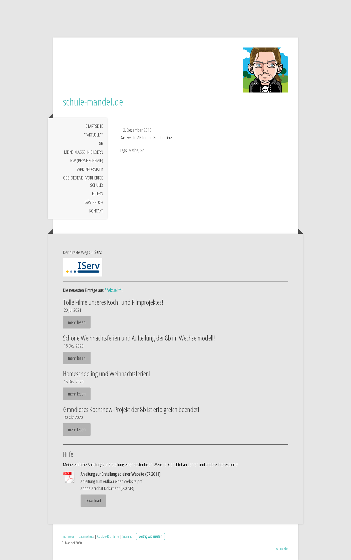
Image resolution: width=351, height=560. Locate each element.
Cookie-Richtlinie (108, 536)
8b (101, 143)
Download (93, 500)
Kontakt (96, 211)
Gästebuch (94, 202)
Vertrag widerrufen (150, 536)
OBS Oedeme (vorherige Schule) (83, 181)
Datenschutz (86, 536)
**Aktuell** (93, 135)
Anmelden (282, 548)
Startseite (94, 126)
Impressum (68, 536)
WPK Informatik (90, 169)
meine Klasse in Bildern (83, 152)
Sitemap (127, 536)
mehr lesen (77, 322)
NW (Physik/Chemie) (86, 160)
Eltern (97, 193)
